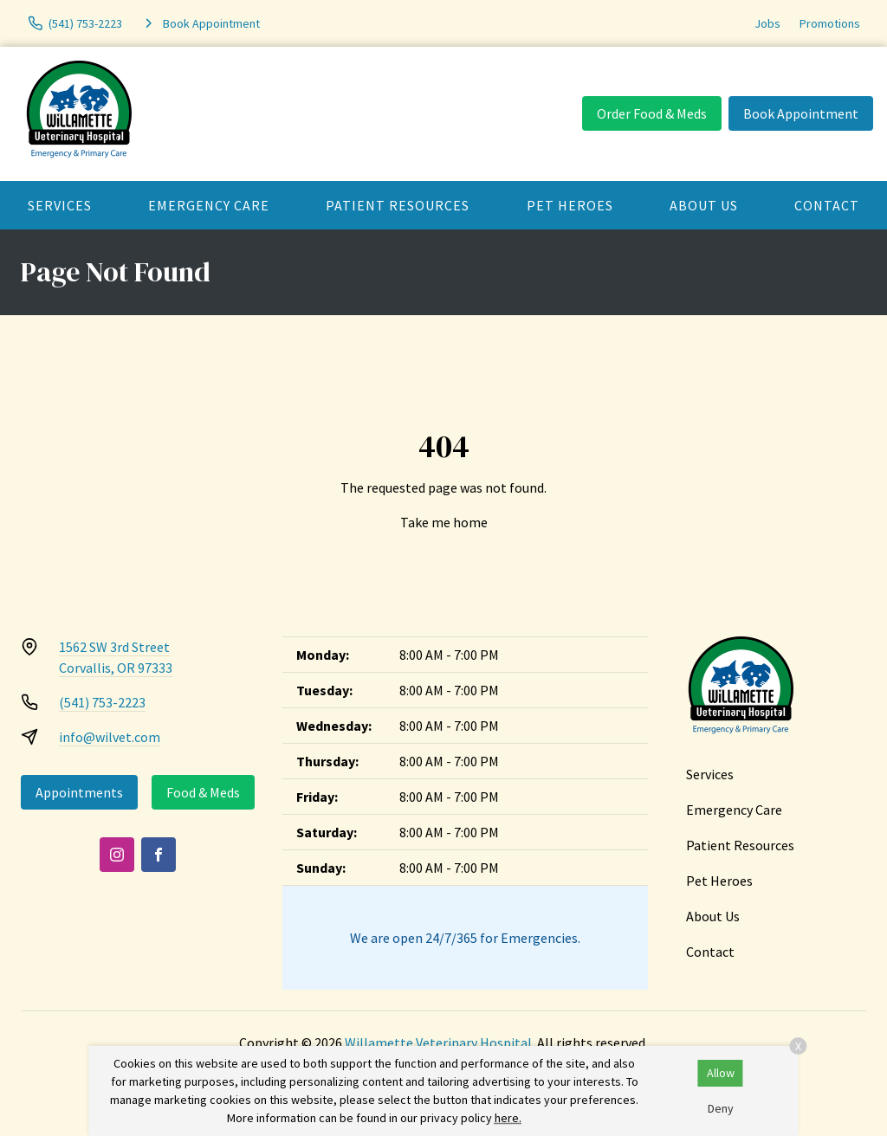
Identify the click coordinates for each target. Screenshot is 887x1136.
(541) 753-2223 (102, 702)
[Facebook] (158, 854)
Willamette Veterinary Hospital (438, 1042)
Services (60, 205)
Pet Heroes (570, 205)
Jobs (767, 23)
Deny (721, 1108)
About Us (704, 205)
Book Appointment (800, 113)
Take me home (444, 522)
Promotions (830, 23)
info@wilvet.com (109, 737)
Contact (710, 951)
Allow (721, 1073)
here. (508, 1118)
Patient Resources (397, 205)
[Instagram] (117, 854)
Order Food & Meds (652, 113)
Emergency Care (208, 205)
